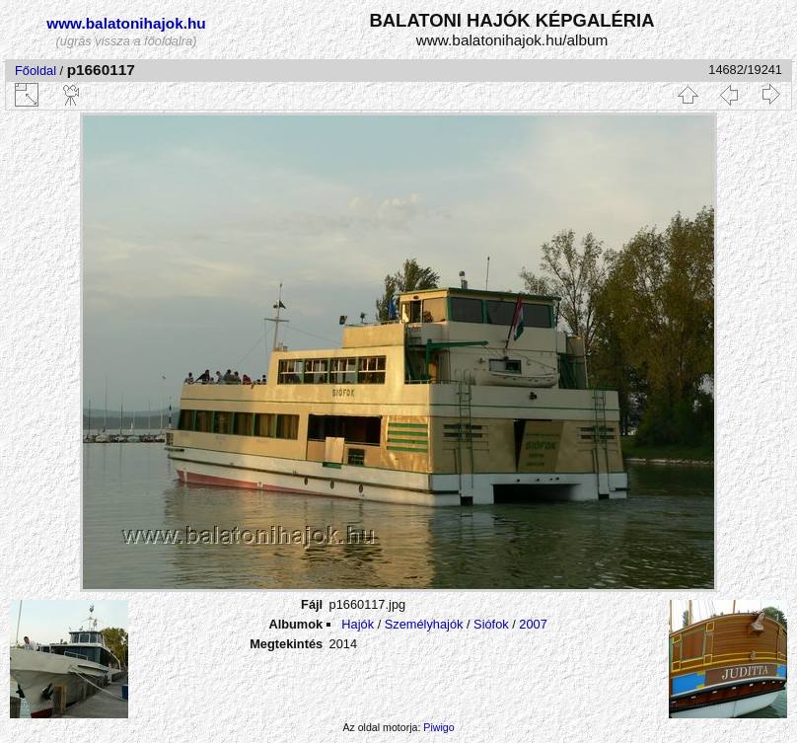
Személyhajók (424, 624)
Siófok (491, 624)
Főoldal (35, 70)
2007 (532, 624)
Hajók (359, 624)
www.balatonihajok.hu (126, 23)
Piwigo (438, 727)
